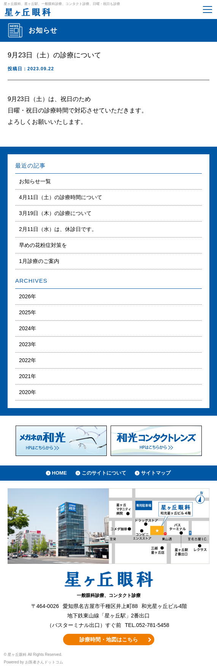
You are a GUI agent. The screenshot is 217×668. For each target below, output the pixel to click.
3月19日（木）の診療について (55, 213)
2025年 (27, 312)
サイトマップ (156, 473)
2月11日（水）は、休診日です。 (58, 229)
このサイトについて (104, 473)
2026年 (27, 296)
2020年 (27, 392)
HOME (59, 473)
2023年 (27, 344)
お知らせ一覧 (35, 181)
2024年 (27, 328)
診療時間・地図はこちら (108, 639)
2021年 (27, 376)
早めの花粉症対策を (43, 245)
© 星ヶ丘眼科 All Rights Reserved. (33, 654)
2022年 (27, 360)
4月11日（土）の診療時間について (60, 197)
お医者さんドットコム (44, 662)
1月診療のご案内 (39, 261)
